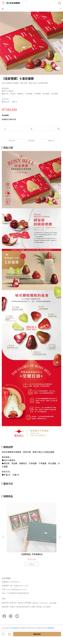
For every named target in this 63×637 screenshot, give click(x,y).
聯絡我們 (5, 606)
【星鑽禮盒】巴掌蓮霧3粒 (31, 554)
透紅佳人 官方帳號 (43, 606)
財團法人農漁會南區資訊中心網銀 (22, 606)
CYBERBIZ (50, 628)
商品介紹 (12, 140)
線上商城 (53, 603)
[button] (59, 537)
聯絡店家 (37, 634)
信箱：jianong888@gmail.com (14, 589)
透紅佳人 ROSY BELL (40, 603)
